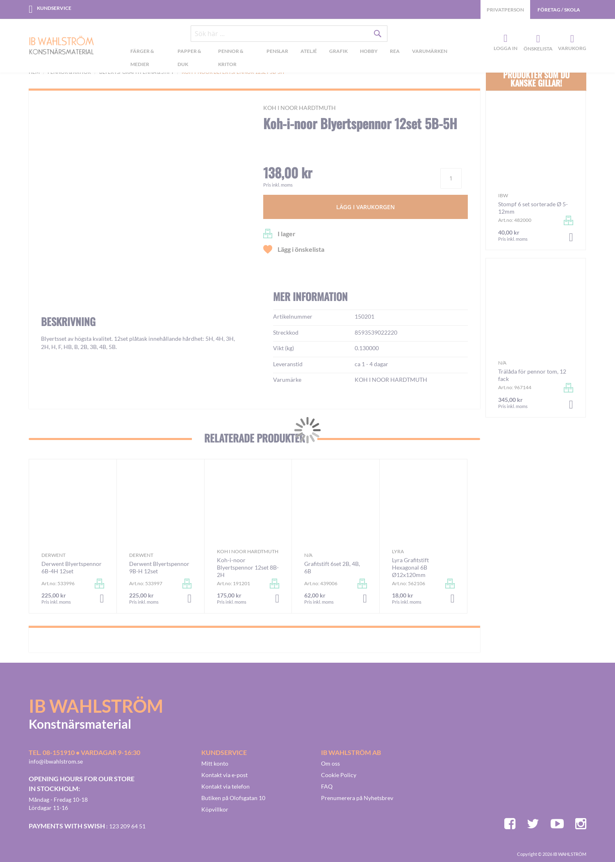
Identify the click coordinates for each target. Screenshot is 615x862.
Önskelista (537, 39)
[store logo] (61, 45)
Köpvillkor (214, 809)
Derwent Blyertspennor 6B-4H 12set (71, 567)
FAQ (327, 786)
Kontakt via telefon (225, 786)
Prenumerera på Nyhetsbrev (357, 797)
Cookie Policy (338, 774)
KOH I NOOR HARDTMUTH (299, 107)
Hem (34, 72)
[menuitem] (147, 59)
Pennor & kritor (69, 72)
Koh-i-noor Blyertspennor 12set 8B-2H (248, 567)
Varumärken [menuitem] (429, 51)
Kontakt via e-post (224, 774)
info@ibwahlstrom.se (56, 761)
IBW (503, 195)
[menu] (289, 59)
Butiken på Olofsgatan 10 (233, 797)
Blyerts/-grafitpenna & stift (136, 72)
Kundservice (54, 8)
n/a (308, 555)
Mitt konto (214, 763)
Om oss (330, 763)
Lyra (398, 551)
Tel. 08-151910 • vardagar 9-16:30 (84, 752)
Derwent (53, 555)
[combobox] (289, 33)
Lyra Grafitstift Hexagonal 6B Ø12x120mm (410, 567)
